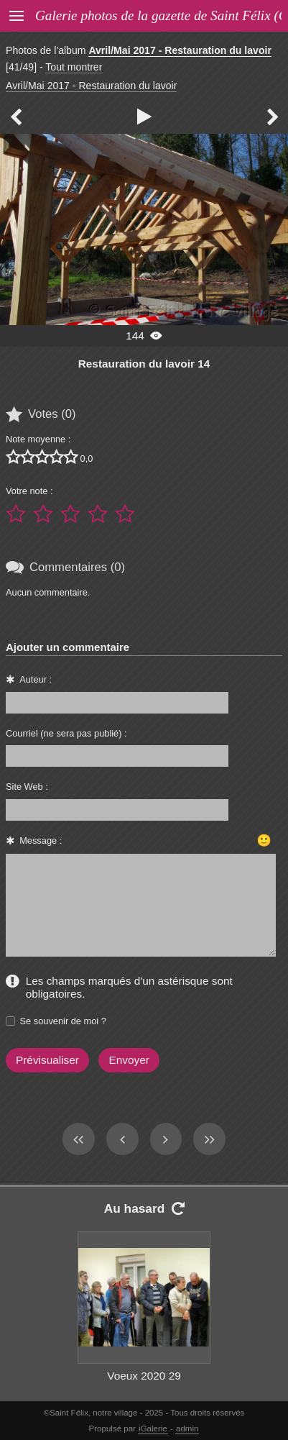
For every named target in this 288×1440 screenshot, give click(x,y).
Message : (40, 840)
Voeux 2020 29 (144, 1376)
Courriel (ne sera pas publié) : (66, 733)
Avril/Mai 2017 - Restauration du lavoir (179, 50)
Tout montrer (73, 67)
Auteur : (35, 679)
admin (187, 1428)
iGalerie (153, 1428)
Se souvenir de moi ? (63, 1021)
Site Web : (27, 786)
